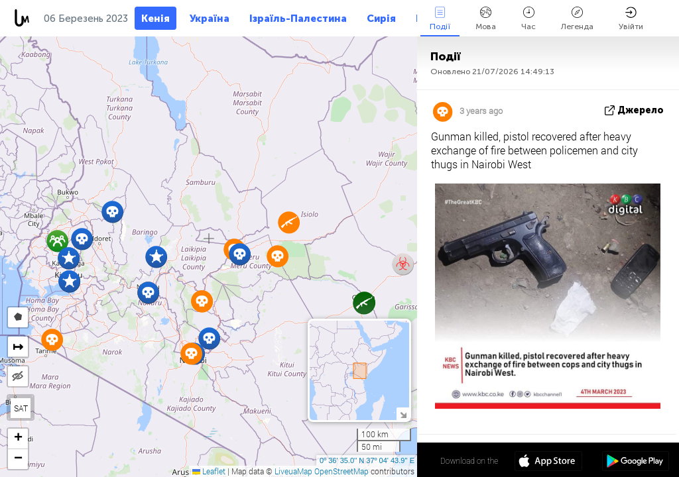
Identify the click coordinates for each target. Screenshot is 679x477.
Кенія (155, 19)
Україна (209, 19)
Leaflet (208, 471)
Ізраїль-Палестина (298, 19)
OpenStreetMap (341, 471)
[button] (82, 239)
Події (440, 19)
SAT (21, 408)
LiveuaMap (293, 471)
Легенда (577, 19)
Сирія (381, 19)
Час (528, 19)
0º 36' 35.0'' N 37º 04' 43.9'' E (367, 460)
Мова (485, 19)
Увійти (631, 19)
